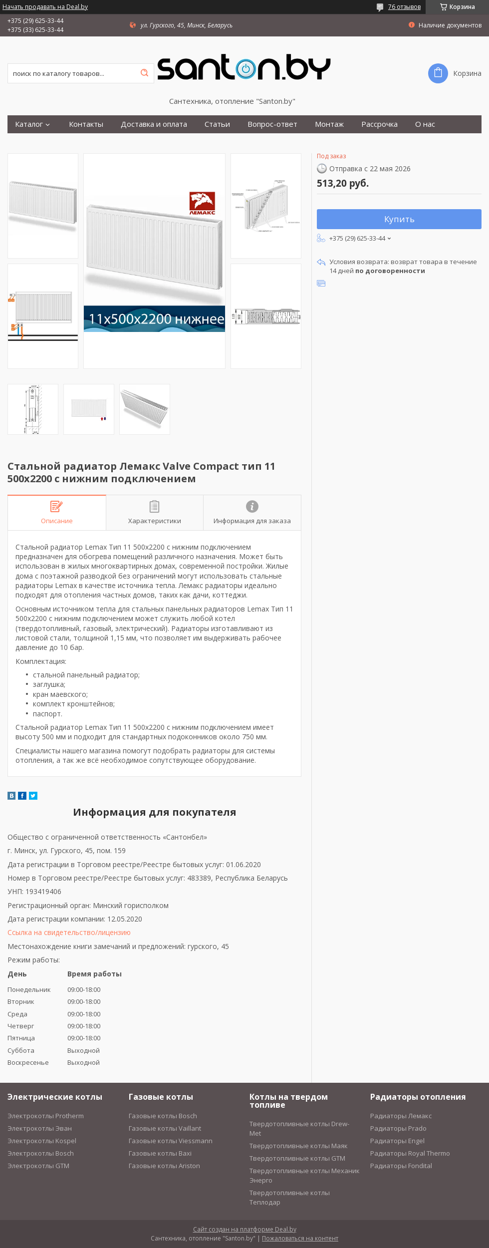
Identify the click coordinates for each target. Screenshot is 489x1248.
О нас (425, 124)
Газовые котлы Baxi (160, 1153)
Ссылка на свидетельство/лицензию (69, 932)
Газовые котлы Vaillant (165, 1128)
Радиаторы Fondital (401, 1165)
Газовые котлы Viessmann (171, 1140)
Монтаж (329, 124)
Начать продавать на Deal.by (45, 6)
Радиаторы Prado (398, 1128)
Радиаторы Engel (397, 1140)
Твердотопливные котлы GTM (297, 1158)
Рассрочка (379, 124)
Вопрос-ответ (272, 124)
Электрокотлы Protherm (45, 1115)
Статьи (217, 124)
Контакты (86, 124)
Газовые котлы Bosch (163, 1115)
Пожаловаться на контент (300, 1238)
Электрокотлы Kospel (41, 1140)
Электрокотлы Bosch (40, 1153)
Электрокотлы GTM (38, 1165)
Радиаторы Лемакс (401, 1115)
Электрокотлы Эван (39, 1128)
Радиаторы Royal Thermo (410, 1153)
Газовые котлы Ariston (164, 1165)
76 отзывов (404, 6)
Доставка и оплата (154, 124)
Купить (399, 219)
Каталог (29, 124)
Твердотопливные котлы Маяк (298, 1145)
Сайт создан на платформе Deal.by (244, 1229)
